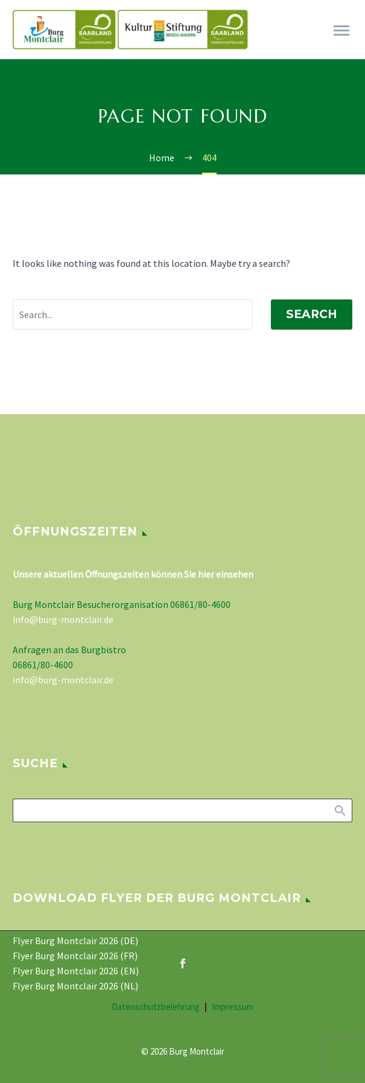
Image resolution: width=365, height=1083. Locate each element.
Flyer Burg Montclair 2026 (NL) (75, 986)
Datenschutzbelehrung (156, 1007)
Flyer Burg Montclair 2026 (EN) (76, 971)
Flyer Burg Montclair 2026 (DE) (75, 940)
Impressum (232, 1007)
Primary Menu (341, 30)
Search (311, 314)
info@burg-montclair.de (63, 619)
